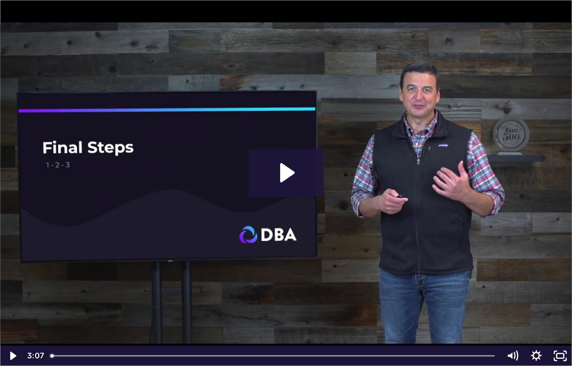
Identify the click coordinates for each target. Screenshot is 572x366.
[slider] (273, 356)
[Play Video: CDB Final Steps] (286, 173)
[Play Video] (12, 356)
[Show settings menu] (536, 356)
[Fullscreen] (560, 356)
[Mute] (513, 356)
